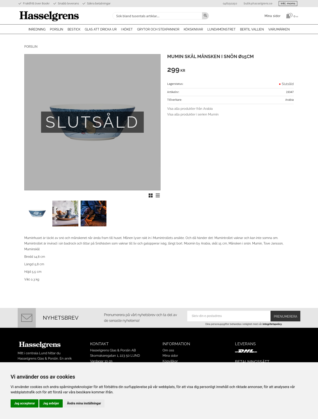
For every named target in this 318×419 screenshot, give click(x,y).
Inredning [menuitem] (36, 29)
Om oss (168, 350)
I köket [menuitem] (127, 29)
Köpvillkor (170, 361)
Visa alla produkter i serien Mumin (193, 114)
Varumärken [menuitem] (279, 29)
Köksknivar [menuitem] (193, 29)
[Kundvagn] (291, 15)
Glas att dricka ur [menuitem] (101, 29)
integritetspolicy (272, 323)
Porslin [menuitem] (56, 29)
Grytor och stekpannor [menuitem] (158, 29)
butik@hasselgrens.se (257, 3)
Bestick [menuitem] (74, 29)
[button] (150, 195)
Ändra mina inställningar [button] (84, 403)
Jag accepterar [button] (24, 403)
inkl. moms (287, 3)
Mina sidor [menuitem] (273, 16)
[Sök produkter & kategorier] (157, 15)
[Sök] (205, 15)
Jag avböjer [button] (51, 403)
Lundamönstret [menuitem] (221, 29)
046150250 (229, 3)
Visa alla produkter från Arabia (190, 109)
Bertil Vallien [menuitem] (252, 29)
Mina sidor (170, 355)
